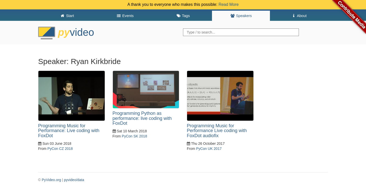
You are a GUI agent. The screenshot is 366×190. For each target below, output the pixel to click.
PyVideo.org (51, 180)
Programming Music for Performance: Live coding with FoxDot (68, 130)
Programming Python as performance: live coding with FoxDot (142, 118)
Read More (229, 4)
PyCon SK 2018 (134, 136)
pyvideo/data (74, 180)
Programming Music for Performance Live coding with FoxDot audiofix (217, 130)
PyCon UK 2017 (209, 149)
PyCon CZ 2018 (60, 149)
